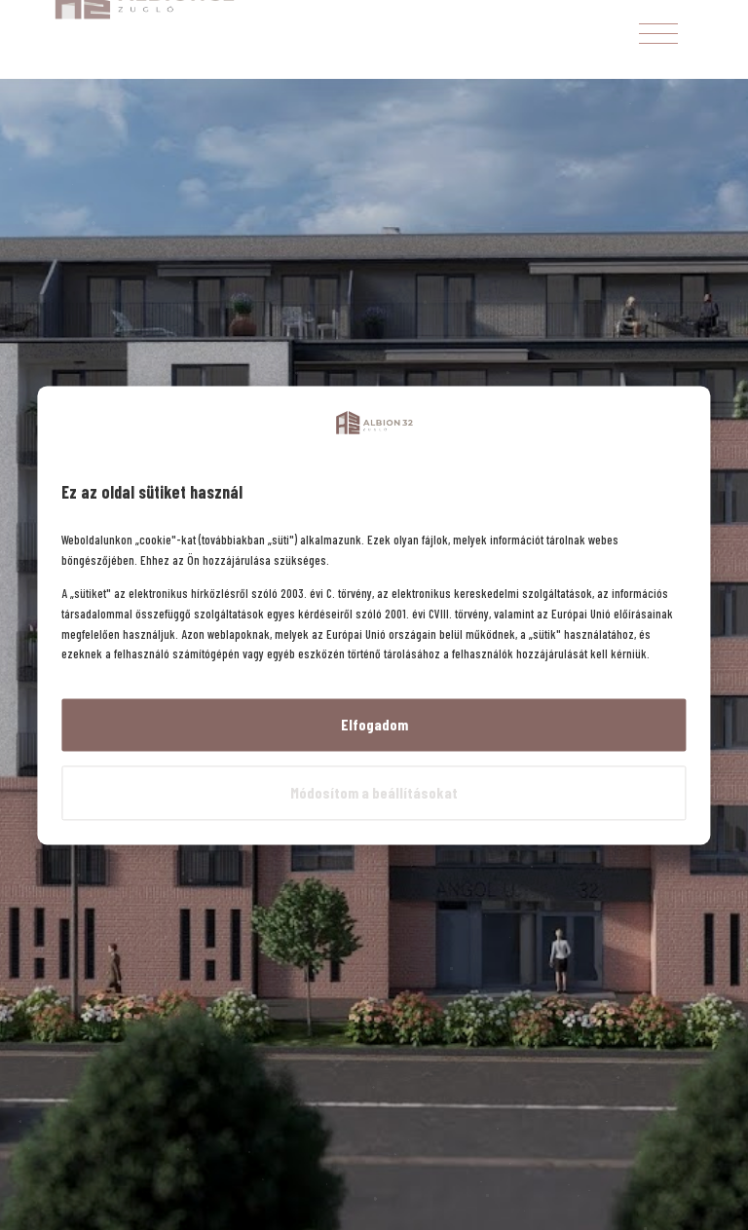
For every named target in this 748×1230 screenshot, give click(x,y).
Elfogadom (374, 725)
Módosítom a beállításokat (374, 792)
